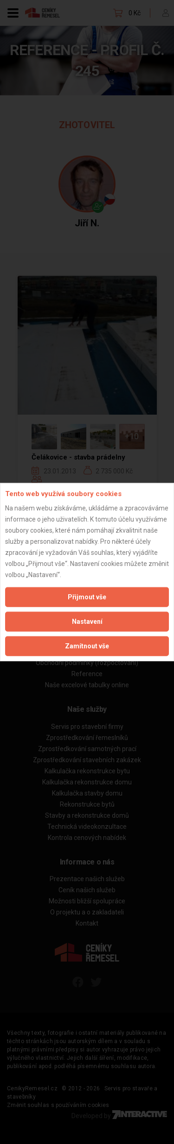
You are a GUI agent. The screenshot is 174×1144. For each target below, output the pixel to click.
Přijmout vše (87, 596)
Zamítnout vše (87, 645)
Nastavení (87, 621)
